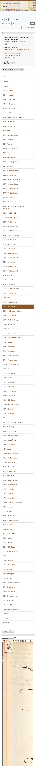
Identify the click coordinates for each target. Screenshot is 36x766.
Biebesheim (10, 226)
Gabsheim (8, 275)
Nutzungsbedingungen (12, 55)
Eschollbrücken (10, 315)
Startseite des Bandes (12, 53)
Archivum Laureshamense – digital (12, 5)
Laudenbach (11, 135)
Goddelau (10, 266)
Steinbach (10, 391)
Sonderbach (10, 193)
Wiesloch (9, 249)
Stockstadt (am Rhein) (14, 231)
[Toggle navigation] (32, 14)
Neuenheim (8, 600)
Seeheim (9, 244)
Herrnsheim (10, 253)
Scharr (8, 493)
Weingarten (10, 609)
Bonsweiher (9, 347)
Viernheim (8, 144)
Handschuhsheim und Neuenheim (14, 207)
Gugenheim (10, 431)
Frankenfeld (10, 480)
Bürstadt (9, 213)
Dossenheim (11, 302)
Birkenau (9, 122)
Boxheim (9, 240)
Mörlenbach (9, 400)
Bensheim (10, 202)
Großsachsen (9, 175)
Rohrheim (8, 409)
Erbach (7, 298)
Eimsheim (8, 153)
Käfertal (9, 262)
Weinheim (9, 113)
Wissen (7, 418)
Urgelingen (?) (9, 284)
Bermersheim (9, 280)
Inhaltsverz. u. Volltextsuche (13, 69)
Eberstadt (9, 99)
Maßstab (6, 623)
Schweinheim (9, 565)
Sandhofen (10, 258)
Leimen (9, 324)
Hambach (9, 108)
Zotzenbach (9, 126)
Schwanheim (11, 235)
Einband (6, 82)
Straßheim (10, 342)
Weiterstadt (8, 569)
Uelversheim (11, 148)
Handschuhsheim (12, 311)
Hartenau (8, 578)
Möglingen (8, 574)
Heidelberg (10, 320)
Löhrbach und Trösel (13, 117)
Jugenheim (10, 184)
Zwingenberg (9, 413)
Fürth (6, 131)
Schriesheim (11, 436)
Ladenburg (10, 306)
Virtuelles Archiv (10, 58)
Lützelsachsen (11, 180)
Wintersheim (9, 157)
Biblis (8, 139)
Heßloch (7, 511)
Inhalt (5, 76)
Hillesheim (8, 166)
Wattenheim (11, 217)
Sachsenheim (9, 498)
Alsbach (9, 293)
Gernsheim (10, 222)
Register (6, 86)
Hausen (9, 197)
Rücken (5, 618)
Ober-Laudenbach (11, 171)
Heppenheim (10, 104)
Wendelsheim (11, 289)
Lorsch (8, 91)
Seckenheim (9, 556)
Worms (8, 95)
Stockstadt (8, 476)
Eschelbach (10, 271)
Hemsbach (10, 188)
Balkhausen (10, 516)
